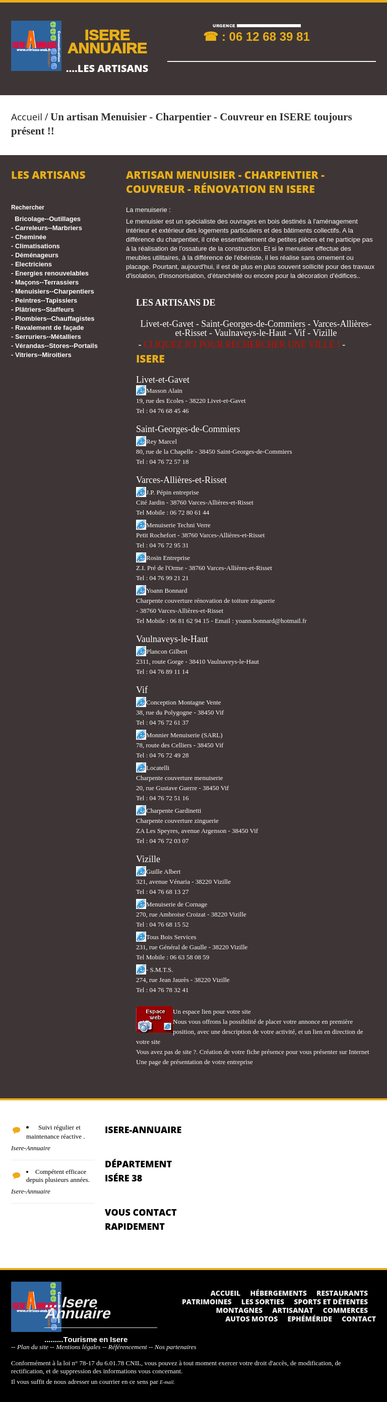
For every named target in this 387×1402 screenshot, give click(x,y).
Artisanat (292, 1310)
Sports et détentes (331, 1301)
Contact (359, 1318)
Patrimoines (207, 1301)
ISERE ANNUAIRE (107, 41)
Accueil (26, 116)
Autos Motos (251, 1318)
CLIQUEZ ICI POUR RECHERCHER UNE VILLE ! (242, 344)
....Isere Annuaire (77, 1307)
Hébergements (278, 1293)
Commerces (345, 1310)
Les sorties (262, 1301)
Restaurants (342, 1293)
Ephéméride (310, 1318)
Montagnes (239, 1310)
